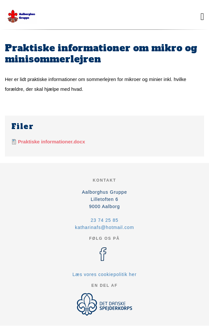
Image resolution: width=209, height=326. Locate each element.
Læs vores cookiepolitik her (104, 274)
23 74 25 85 (104, 220)
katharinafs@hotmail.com (104, 227)
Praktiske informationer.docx (51, 141)
